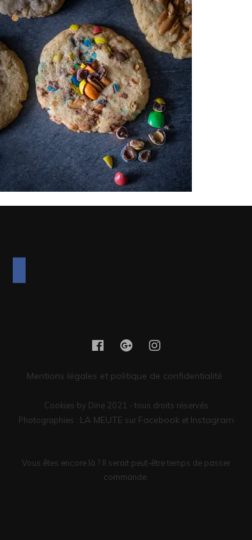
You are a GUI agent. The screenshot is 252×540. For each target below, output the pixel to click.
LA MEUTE (101, 420)
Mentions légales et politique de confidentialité (126, 376)
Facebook (159, 420)
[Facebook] (19, 270)
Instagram (212, 420)
